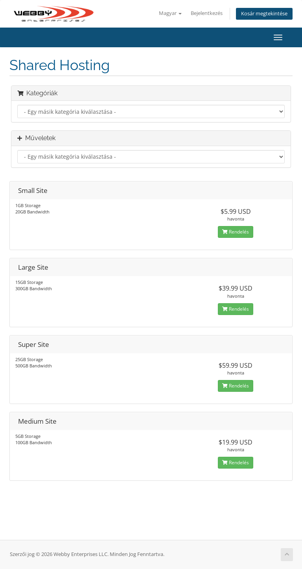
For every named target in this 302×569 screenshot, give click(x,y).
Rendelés (235, 231)
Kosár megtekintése (264, 13)
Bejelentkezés (207, 13)
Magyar (170, 13)
